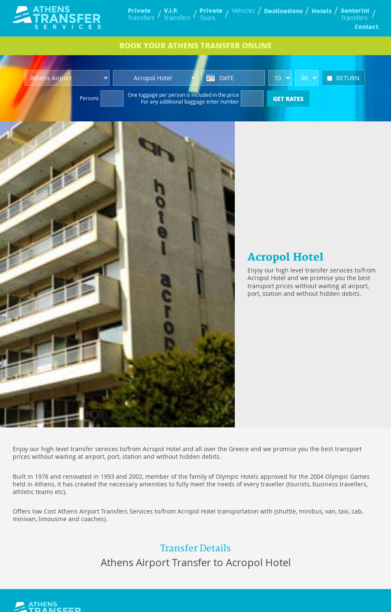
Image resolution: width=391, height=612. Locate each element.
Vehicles (243, 10)
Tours (211, 14)
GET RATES (288, 98)
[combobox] (155, 78)
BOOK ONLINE (195, 45)
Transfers (141, 14)
